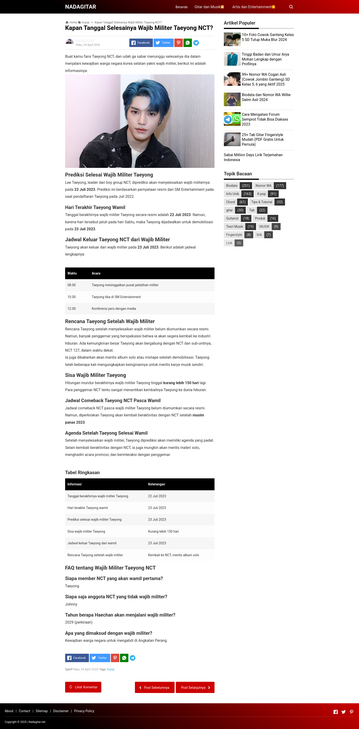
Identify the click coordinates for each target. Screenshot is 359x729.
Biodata (231, 186)
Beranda (181, 7)
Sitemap (42, 711)
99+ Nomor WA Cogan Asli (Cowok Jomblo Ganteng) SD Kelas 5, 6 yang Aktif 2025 (266, 79)
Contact (24, 711)
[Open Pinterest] (351, 712)
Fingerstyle (234, 235)
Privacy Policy (84, 711)
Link (229, 243)
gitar (229, 210)
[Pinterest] (178, 43)
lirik (259, 235)
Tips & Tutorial (261, 202)
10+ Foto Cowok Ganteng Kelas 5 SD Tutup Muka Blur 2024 (268, 37)
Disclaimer (61, 711)
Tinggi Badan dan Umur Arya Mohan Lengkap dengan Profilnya (265, 59)
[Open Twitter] (343, 712)
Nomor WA (263, 186)
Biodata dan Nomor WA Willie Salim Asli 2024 (266, 97)
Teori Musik (234, 226)
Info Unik (232, 194)
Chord (230, 202)
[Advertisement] (259, 297)
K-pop (111, 669)
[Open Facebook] (335, 712)
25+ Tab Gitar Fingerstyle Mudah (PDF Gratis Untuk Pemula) (263, 140)
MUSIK (264, 226)
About (9, 711)
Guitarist (232, 218)
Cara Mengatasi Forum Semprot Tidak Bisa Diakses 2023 (265, 119)
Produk (260, 218)
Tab (252, 210)
